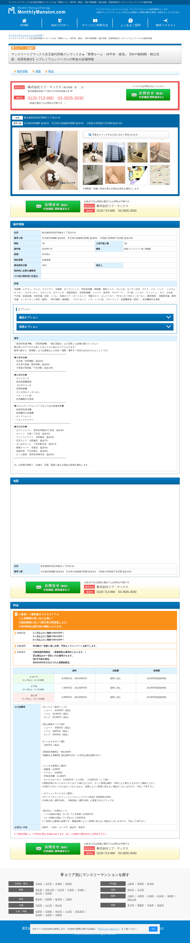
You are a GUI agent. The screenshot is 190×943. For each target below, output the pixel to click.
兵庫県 (140, 896)
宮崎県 (48, 911)
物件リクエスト (166, 25)
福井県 (130, 890)
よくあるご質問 (130, 25)
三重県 (68, 899)
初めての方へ (60, 25)
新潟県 (150, 884)
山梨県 (130, 884)
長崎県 (39, 915)
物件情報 (22, 71)
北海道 (39, 884)
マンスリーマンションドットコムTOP (25, 35)
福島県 (68, 884)
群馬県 (48, 893)
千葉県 (70, 890)
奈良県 (160, 896)
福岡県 (39, 911)
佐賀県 (48, 915)
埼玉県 (61, 890)
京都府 (150, 896)
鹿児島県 (79, 911)
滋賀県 (170, 896)
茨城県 (81, 890)
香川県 (130, 905)
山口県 (48, 905)
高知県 (150, 905)
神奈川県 (49, 890)
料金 (51, 71)
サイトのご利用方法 (95, 25)
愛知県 (39, 899)
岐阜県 (58, 899)
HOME (24, 25)
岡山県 (58, 905)
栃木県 (39, 893)
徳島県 (160, 905)
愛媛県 (140, 905)
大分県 (68, 911)
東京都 (39, 890)
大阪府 (130, 896)
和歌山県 (131, 899)
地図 (38, 71)
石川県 (140, 890)
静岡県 (48, 899)
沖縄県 (58, 915)
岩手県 (48, 884)
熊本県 (58, 911)
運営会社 (28, 928)
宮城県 (58, 884)
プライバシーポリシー (109, 929)
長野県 (140, 884)
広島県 (39, 905)
